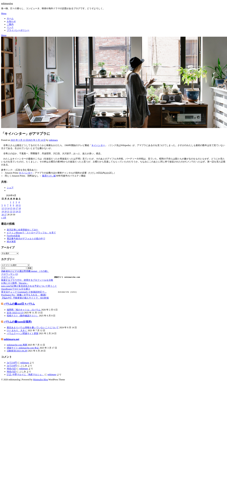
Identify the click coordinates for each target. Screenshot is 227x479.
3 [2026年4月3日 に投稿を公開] (16, 202)
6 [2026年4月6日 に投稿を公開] (5, 205)
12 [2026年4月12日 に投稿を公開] (3, 208)
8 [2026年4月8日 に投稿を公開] (10, 205)
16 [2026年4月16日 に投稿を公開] (14, 208)
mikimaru (53, 140)
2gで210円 (12, 362)
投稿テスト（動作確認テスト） (22, 315)
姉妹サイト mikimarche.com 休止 (23, 348)
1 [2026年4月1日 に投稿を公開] (10, 202)
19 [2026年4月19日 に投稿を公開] (3, 211)
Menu (3, 13)
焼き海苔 (11, 241)
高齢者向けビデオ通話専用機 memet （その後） (25, 271)
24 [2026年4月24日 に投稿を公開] (17, 211)
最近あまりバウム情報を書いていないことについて (33, 327)
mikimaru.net (11, 339)
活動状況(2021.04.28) (17, 351)
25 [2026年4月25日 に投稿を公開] (19, 211)
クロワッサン (8, 277)
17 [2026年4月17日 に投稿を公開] (17, 208)
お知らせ (11, 21)
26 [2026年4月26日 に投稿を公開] (3, 214)
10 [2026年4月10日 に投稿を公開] (17, 205)
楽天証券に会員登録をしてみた (22, 229)
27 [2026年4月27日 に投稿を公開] (5, 214)
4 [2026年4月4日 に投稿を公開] (19, 202)
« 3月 (3, 217)
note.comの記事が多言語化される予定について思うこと (29, 286)
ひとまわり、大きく (17, 330)
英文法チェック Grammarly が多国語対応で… (24, 292)
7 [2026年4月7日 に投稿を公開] (7, 205)
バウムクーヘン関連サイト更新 (22, 333)
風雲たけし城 (49, 176)
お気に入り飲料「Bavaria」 (15, 283)
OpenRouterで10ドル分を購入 (15, 289)
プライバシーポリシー (18, 30)
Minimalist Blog (40, 379)
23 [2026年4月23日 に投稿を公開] (14, 211)
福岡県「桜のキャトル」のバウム (24, 310)
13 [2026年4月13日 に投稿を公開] (5, 208)
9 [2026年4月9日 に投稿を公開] (13, 205)
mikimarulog (7, 3)
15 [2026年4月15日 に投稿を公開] (11, 208)
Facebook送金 (13, 235)
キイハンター (98, 145)
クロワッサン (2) (9, 274)
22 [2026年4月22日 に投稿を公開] (11, 211)
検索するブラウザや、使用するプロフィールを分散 (27, 280)
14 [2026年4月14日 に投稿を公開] (8, 208)
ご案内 (10, 24)
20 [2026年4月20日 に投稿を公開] (5, 211)
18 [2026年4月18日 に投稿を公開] (19, 208)
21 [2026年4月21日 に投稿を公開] (8, 211)
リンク (10, 27)
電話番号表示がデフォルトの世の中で (26, 238)
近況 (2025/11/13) (15, 312)
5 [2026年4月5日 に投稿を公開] (2, 205)
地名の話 (11, 368)
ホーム (10, 18)
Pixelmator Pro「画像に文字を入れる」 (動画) (23, 295)
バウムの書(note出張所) (18, 321)
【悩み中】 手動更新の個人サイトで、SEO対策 (25, 298)
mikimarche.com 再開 (17, 345)
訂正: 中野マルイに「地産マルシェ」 (25, 374)
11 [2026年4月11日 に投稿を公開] (19, 205)
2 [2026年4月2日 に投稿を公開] (13, 202)
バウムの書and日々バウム (19, 303)
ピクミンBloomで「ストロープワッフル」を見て (31, 232)
